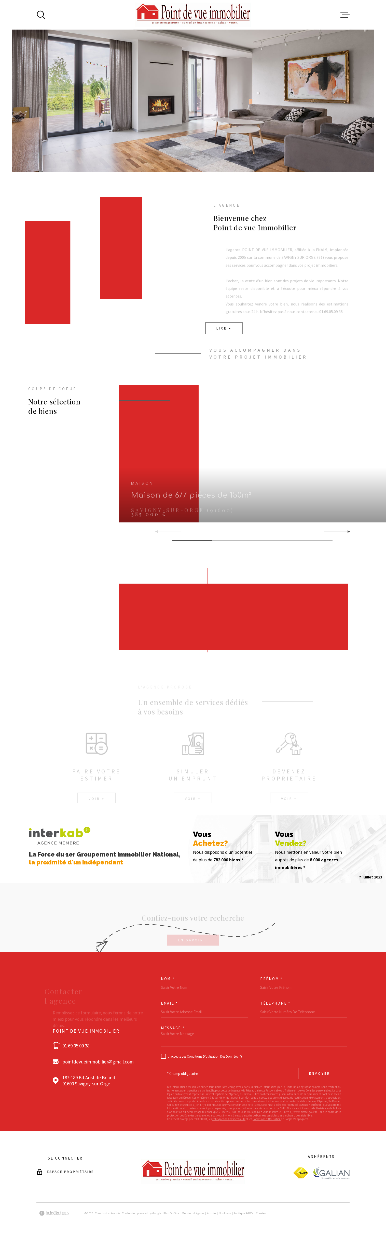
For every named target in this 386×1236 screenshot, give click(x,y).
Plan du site (171, 1213)
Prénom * (271, 979)
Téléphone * (275, 1003)
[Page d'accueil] (193, 15)
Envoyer (319, 1073)
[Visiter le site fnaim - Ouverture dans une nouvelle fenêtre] (300, 1172)
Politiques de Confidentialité (228, 1119)
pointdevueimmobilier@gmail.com (98, 1062)
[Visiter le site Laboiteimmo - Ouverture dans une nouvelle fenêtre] (54, 1213)
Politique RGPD (243, 1213)
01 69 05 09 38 (75, 1046)
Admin (211, 1213)
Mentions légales (193, 1213)
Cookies (261, 1213)
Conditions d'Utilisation (267, 1119)
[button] (346, 531)
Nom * (168, 979)
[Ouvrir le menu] (345, 14)
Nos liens (225, 1213)
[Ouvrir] (41, 14)
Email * (169, 1003)
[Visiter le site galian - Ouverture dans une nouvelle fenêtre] (331, 1173)
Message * (173, 1028)
